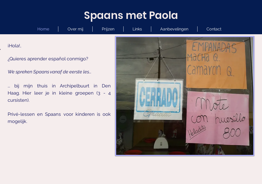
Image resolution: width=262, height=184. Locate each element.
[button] (137, 29)
